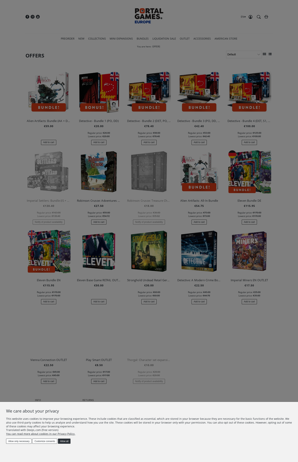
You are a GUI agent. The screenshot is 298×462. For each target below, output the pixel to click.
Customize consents (45, 441)
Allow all (64, 441)
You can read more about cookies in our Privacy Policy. (40, 434)
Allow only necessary (18, 441)
